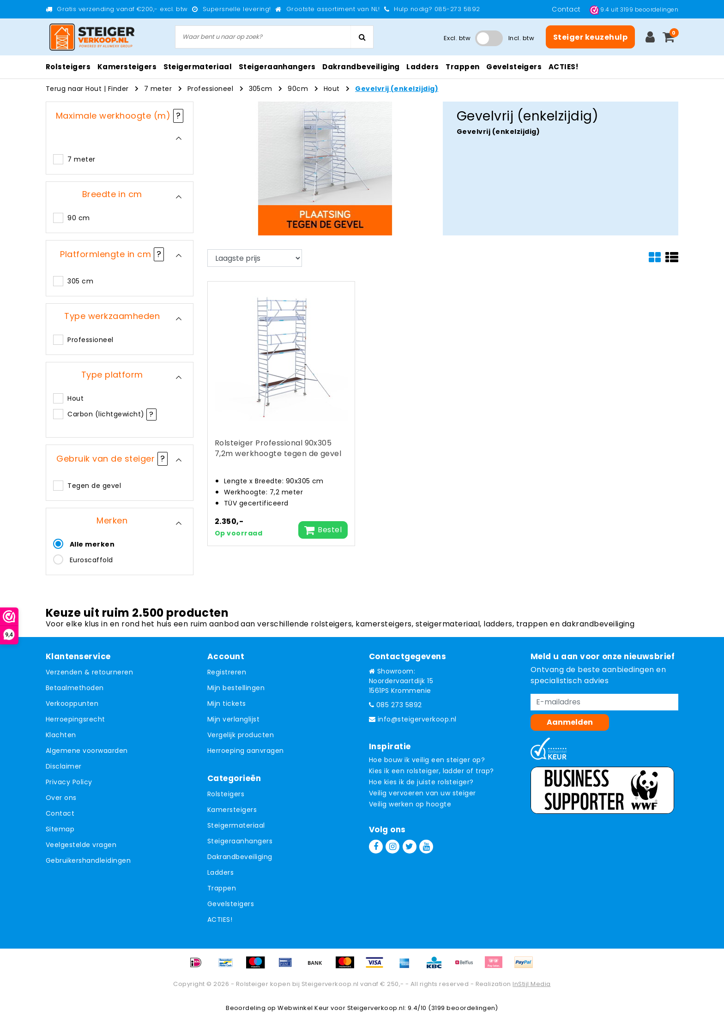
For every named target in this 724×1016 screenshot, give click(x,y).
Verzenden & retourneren (89, 672)
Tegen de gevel (94, 485)
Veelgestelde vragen (81, 844)
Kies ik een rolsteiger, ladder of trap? (431, 771)
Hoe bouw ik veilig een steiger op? (427, 759)
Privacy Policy (69, 782)
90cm (298, 88)
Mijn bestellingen (236, 687)
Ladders (220, 872)
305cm (260, 88)
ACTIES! (219, 919)
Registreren (226, 672)
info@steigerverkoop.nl (413, 719)
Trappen (221, 888)
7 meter (158, 88)
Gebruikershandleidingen (88, 860)
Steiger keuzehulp (590, 37)
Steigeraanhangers (239, 841)
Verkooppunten (72, 703)
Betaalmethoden (75, 687)
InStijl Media (531, 984)
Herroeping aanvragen (245, 750)
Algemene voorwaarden (87, 750)
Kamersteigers (232, 809)
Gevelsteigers (230, 903)
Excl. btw (457, 38)
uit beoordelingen (634, 9)
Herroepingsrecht (75, 719)
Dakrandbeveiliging (239, 856)
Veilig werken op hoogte (410, 804)
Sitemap (60, 829)
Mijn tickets (226, 703)
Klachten (61, 734)
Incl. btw (521, 38)
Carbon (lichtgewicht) (105, 414)
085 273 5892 (395, 704)
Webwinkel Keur (303, 1008)
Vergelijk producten (240, 734)
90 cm (78, 217)
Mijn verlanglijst (233, 719)
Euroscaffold (91, 560)
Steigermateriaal (236, 825)
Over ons (61, 797)
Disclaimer (64, 766)
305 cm (80, 281)
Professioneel (210, 88)
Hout (332, 88)
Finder (118, 88)
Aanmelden (570, 722)
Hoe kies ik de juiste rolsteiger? (421, 782)
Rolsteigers (225, 794)
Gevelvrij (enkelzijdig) (396, 88)
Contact (567, 9)
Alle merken (92, 544)
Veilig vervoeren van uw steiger (422, 793)
